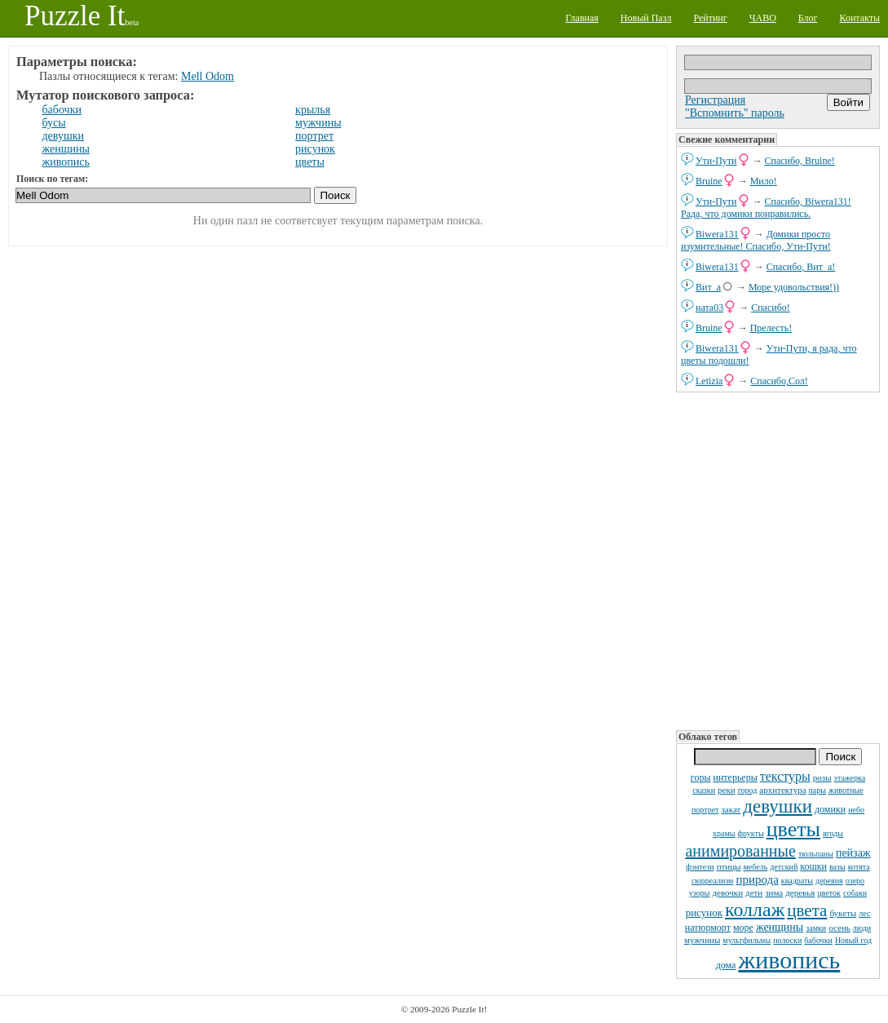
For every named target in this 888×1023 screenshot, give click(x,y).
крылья (312, 110)
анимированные (740, 851)
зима (774, 892)
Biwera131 (717, 234)
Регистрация (715, 100)
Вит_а (708, 287)
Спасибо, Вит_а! (801, 266)
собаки (855, 892)
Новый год (853, 940)
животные (846, 790)
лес (864, 913)
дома (726, 965)
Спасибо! (770, 307)
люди (862, 927)
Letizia (709, 381)
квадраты (797, 880)
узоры (699, 892)
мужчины (702, 940)
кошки (813, 866)
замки (816, 927)
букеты (842, 913)
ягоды (833, 833)
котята (859, 866)
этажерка (850, 777)
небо (856, 809)
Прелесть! (771, 328)
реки (727, 790)
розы (822, 777)
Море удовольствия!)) (794, 287)
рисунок (704, 912)
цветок (829, 892)
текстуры (785, 776)
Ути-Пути (716, 160)
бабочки (818, 940)
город (748, 790)
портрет (705, 809)
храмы (724, 833)
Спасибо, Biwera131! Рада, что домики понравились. (766, 207)
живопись (789, 959)
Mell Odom (207, 76)
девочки (727, 892)
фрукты (750, 833)
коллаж (754, 909)
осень (839, 927)
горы (701, 777)
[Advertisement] (778, 559)
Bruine (709, 181)
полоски (787, 940)
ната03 (709, 307)
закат (730, 809)
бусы (54, 123)
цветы (793, 829)
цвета (807, 910)
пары (818, 790)
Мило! (763, 181)
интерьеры (735, 777)
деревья (800, 892)
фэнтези (699, 866)
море (743, 927)
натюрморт (708, 927)
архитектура (782, 790)
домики (830, 809)
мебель (756, 866)
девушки (777, 806)
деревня (829, 880)
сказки (703, 790)
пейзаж (853, 853)
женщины (779, 927)
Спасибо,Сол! (778, 381)
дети (753, 892)
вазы (837, 866)
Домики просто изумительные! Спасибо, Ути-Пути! (756, 240)
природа (757, 879)
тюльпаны (815, 853)
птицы (729, 866)
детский (783, 866)
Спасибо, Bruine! (800, 160)
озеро (855, 880)
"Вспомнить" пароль (734, 113)
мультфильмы (746, 940)
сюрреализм (712, 880)
